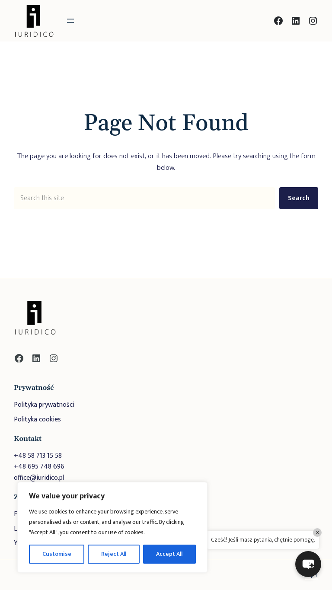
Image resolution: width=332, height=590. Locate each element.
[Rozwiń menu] (70, 21)
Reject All (113, 554)
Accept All (169, 554)
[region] (112, 527)
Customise (56, 554)
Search (299, 198)
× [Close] (317, 532)
